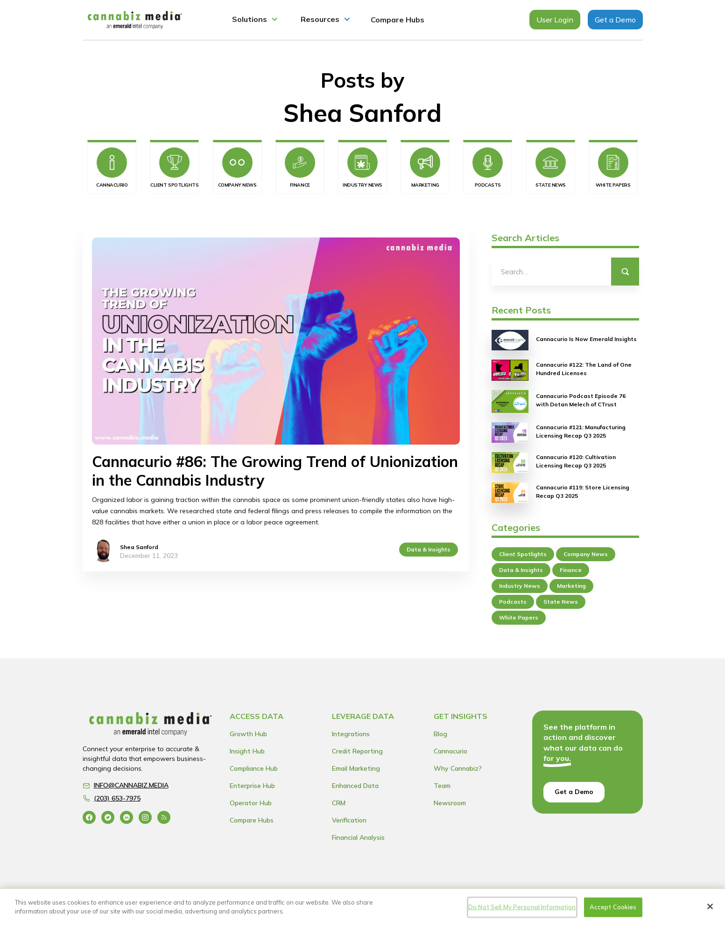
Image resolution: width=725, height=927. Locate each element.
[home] (135, 20)
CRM (338, 803)
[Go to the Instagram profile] (145, 817)
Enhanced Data (355, 785)
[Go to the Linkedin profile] (126, 817)
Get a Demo (615, 19)
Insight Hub (247, 751)
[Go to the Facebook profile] (89, 817)
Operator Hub (251, 803)
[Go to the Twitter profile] (107, 817)
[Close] (710, 906)
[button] (255, 20)
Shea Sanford (139, 547)
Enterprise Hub (252, 785)
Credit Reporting (357, 751)
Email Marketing (356, 768)
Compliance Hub (254, 768)
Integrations (351, 734)
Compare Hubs (397, 19)
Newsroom (450, 803)
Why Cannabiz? (458, 768)
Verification (349, 820)
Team (442, 785)
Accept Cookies (613, 907)
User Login (554, 19)
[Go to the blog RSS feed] (163, 817)
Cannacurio (450, 751)
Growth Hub (248, 734)
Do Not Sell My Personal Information (522, 907)
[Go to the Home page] (151, 726)
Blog (440, 734)
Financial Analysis (358, 837)
